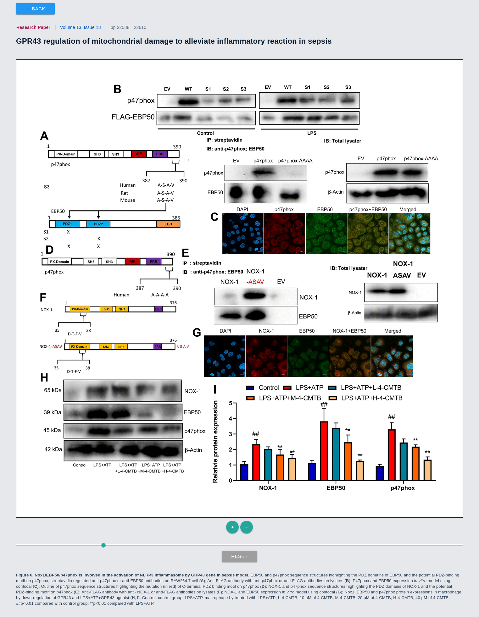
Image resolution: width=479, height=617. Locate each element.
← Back (35, 8)
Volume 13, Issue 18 (80, 27)
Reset (239, 556)
